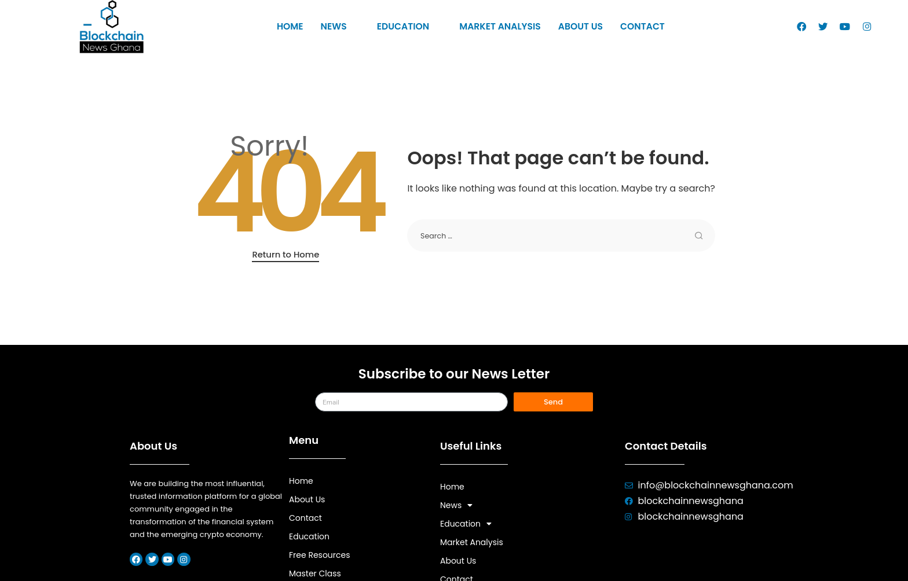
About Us (577, 27)
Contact (638, 27)
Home (294, 27)
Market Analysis (499, 27)
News (344, 27)
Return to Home (285, 254)
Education (411, 27)
